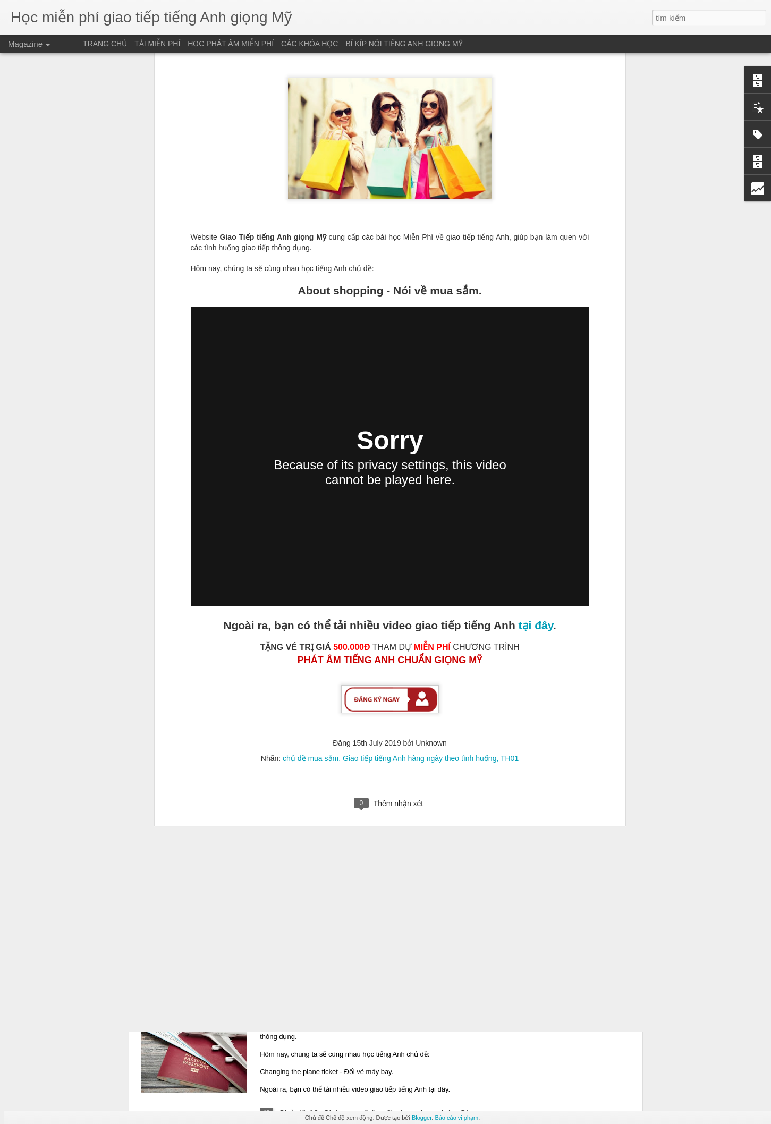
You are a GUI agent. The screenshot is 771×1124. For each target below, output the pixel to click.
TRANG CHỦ (105, 43)
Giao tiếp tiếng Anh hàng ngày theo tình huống (419, 565)
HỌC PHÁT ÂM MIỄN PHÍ (231, 43)
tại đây (536, 432)
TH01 (510, 565)
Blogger (421, 1117)
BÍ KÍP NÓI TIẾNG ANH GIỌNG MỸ (403, 43)
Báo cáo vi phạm (456, 1117)
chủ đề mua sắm (310, 565)
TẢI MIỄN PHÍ (157, 43)
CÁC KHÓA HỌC (309, 43)
